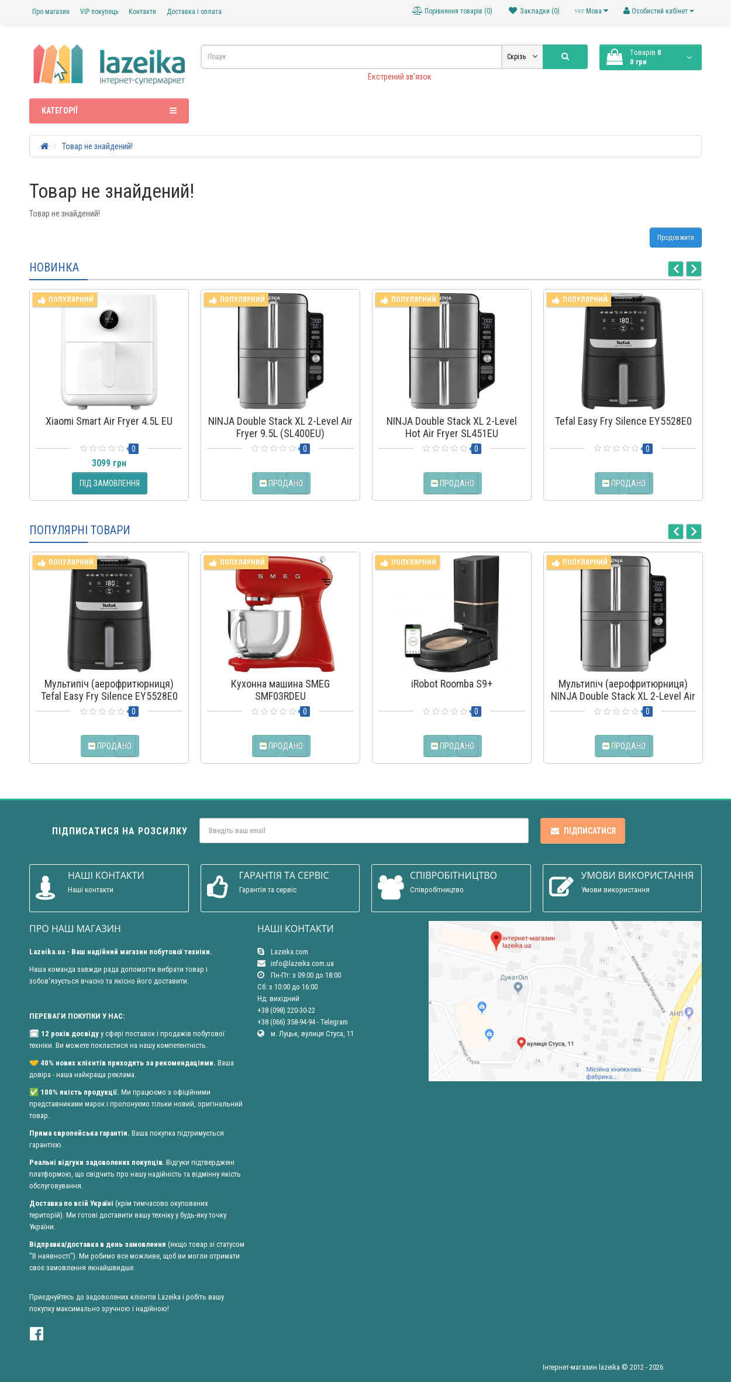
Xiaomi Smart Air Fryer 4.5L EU (109, 421)
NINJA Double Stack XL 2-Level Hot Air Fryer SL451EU (452, 427)
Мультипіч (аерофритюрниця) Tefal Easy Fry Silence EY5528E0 (109, 690)
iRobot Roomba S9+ (451, 684)
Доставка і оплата (194, 12)
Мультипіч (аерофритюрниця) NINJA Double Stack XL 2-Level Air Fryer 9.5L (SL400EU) (623, 696)
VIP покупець (99, 12)
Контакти (142, 12)
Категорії (109, 110)
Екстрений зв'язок (400, 76)
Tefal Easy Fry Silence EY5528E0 (623, 421)
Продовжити (675, 237)
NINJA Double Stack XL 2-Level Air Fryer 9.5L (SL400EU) (280, 427)
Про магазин (51, 12)
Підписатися (583, 831)
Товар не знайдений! (97, 146)
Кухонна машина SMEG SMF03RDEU (280, 690)
